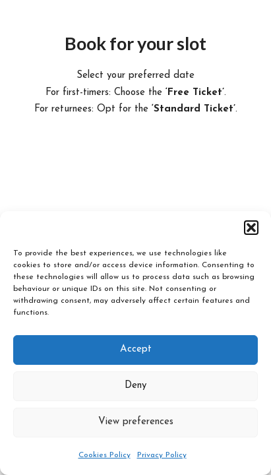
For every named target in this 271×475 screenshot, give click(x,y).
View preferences (135, 422)
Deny (135, 386)
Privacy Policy (162, 455)
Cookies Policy (104, 455)
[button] (251, 227)
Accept (136, 349)
